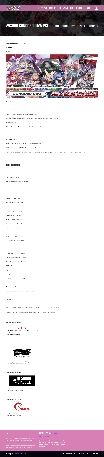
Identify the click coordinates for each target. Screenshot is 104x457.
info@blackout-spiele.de (16, 390)
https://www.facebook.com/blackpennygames (23, 362)
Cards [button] (44, 8)
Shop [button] (59, 8)
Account (79, 8)
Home (37, 8)
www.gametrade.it (16, 332)
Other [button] (71, 8)
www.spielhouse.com (30, 389)
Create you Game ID (71, 454)
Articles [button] (65, 8)
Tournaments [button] (52, 8)
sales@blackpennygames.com (18, 363)
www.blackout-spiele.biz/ (17, 389)
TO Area (88, 454)
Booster (74, 26)
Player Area (81, 454)
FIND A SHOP (95, 454)
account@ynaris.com (15, 415)
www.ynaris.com (15, 414)
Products (65, 26)
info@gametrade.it (15, 334)
